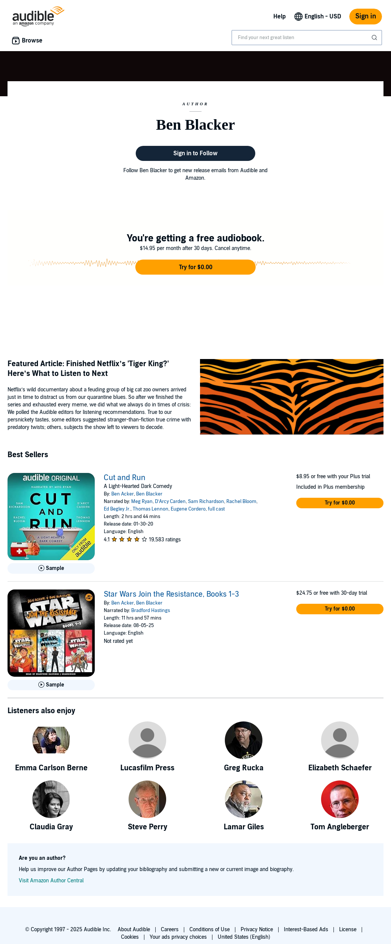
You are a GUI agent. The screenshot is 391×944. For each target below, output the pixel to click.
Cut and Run (124, 477)
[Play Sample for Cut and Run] (51, 568)
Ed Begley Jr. (117, 509)
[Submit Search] (375, 37)
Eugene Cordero (188, 509)
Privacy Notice (257, 929)
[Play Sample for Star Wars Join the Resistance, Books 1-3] (51, 685)
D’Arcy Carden (170, 502)
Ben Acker (122, 494)
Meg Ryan (142, 502)
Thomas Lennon (150, 509)
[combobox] (307, 37)
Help (279, 16)
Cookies (130, 937)
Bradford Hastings (150, 611)
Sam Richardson (206, 502)
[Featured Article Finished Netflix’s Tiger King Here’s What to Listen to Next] (291, 398)
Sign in (365, 16)
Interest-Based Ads (306, 929)
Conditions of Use (209, 929)
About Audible (134, 929)
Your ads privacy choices (178, 937)
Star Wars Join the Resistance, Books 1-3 (171, 594)
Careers (170, 929)
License (347, 929)
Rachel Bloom (241, 502)
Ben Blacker (149, 494)
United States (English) (244, 937)
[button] (195, 267)
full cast (216, 509)
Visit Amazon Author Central (51, 880)
